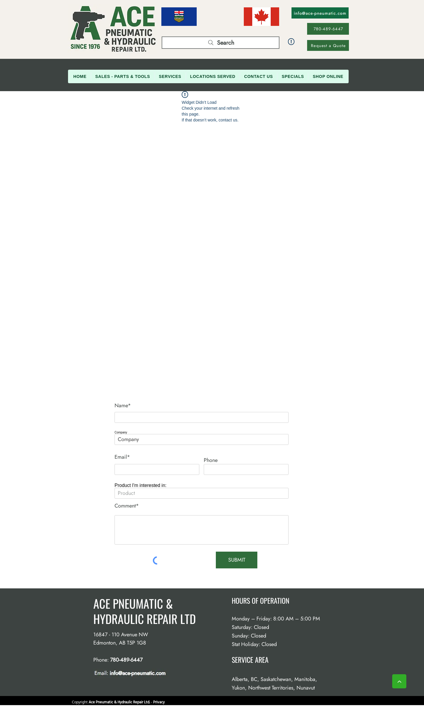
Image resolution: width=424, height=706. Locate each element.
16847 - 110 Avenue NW (120, 634)
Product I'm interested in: (140, 485)
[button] (122, 76)
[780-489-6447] (328, 29)
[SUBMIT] (236, 560)
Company (121, 432)
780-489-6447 (126, 660)
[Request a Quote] (328, 45)
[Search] (220, 42)
